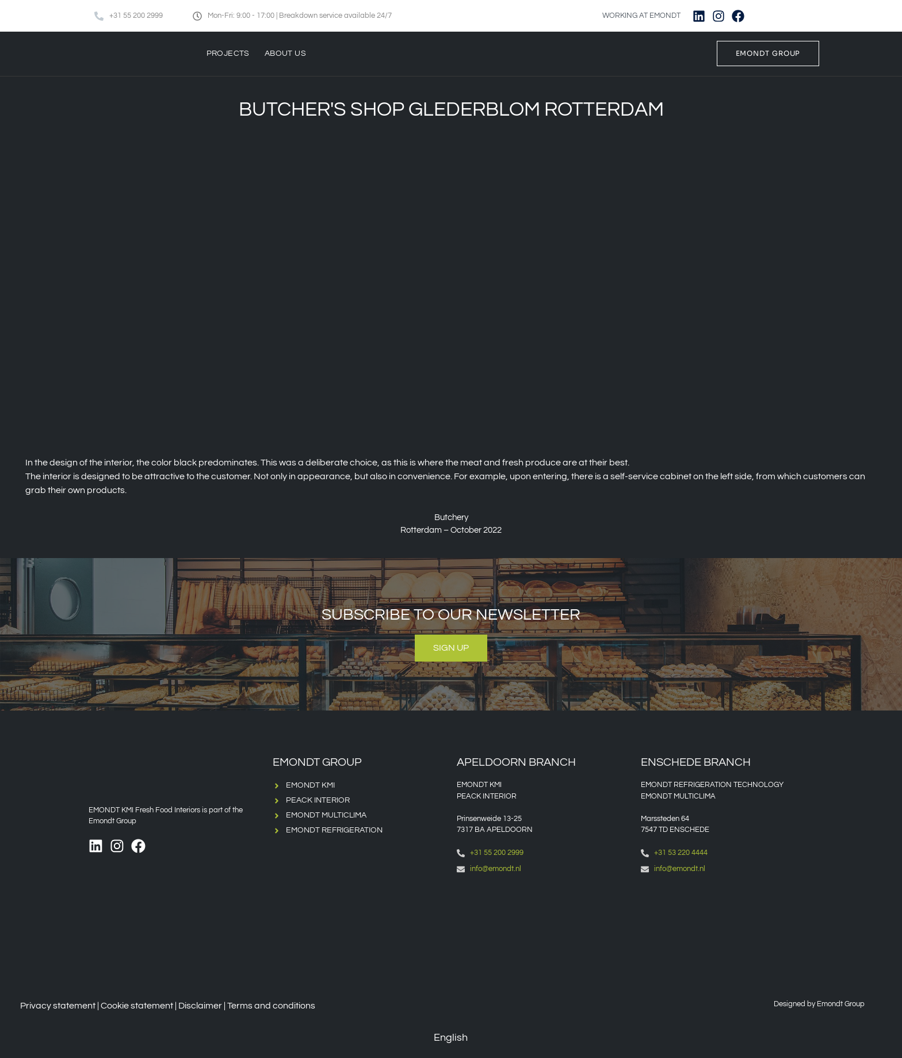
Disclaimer (200, 1005)
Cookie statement (137, 1005)
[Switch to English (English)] (442, 1038)
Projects (228, 53)
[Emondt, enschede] (727, 931)
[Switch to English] (769, 15)
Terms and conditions (271, 1005)
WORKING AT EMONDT (641, 16)
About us (285, 53)
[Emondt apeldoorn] (543, 931)
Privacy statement (57, 1005)
